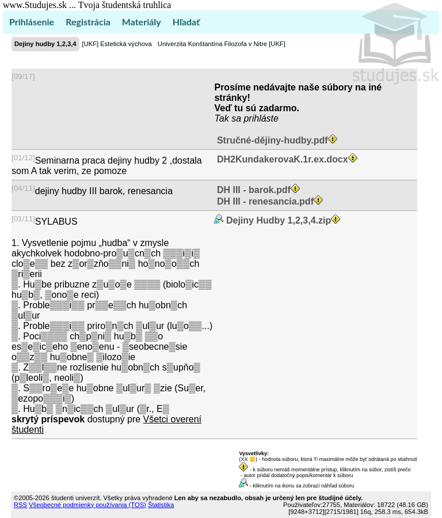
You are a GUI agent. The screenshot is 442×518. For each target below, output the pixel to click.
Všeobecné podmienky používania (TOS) (87, 504)
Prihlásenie (31, 21)
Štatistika (161, 504)
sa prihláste (255, 118)
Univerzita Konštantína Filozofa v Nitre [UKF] (221, 43)
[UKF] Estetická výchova (117, 43)
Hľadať (186, 21)
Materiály (141, 21)
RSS (20, 504)
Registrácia (88, 21)
